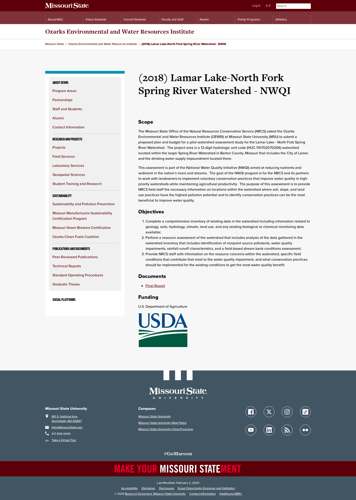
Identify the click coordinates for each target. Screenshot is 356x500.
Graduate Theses (66, 284)
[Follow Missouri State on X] (269, 411)
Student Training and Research (77, 183)
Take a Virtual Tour (64, 440)
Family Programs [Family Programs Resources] (248, 19)
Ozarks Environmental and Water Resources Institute (119, 31)
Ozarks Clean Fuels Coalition (75, 236)
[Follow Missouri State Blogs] (287, 430)
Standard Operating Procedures (77, 275)
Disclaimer (148, 488)
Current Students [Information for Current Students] (135, 19)
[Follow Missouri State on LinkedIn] (269, 430)
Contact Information (68, 127)
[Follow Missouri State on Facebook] (250, 411)
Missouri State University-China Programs (165, 429)
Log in (256, 5)
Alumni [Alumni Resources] (204, 19)
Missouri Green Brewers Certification (81, 227)
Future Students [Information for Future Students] (96, 19)
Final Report (155, 285)
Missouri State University (154, 416)
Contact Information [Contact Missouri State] (202, 494)
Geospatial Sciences (68, 174)
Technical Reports (66, 266)
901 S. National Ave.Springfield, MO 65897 (67, 418)
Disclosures (166, 488)
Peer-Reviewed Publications (75, 257)
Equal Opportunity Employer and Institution (206, 488)
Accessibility (129, 488)
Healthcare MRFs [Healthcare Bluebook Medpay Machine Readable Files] (230, 494)
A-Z (268, 5)
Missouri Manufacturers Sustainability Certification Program (82, 215)
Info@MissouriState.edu (67, 427)
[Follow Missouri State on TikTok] (305, 411)
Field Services (63, 156)
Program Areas (64, 90)
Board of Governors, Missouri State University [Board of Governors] (155, 494)
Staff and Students (67, 109)
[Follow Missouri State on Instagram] (287, 411)
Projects (58, 147)
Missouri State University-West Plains (162, 423)
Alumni (58, 118)
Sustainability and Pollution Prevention (83, 204)
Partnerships (62, 99)
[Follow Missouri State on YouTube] (250, 430)
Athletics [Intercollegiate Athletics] (281, 19)
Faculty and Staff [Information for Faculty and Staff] (172, 19)
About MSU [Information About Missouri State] (55, 19)
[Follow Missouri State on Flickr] (305, 430)
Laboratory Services (68, 165)
